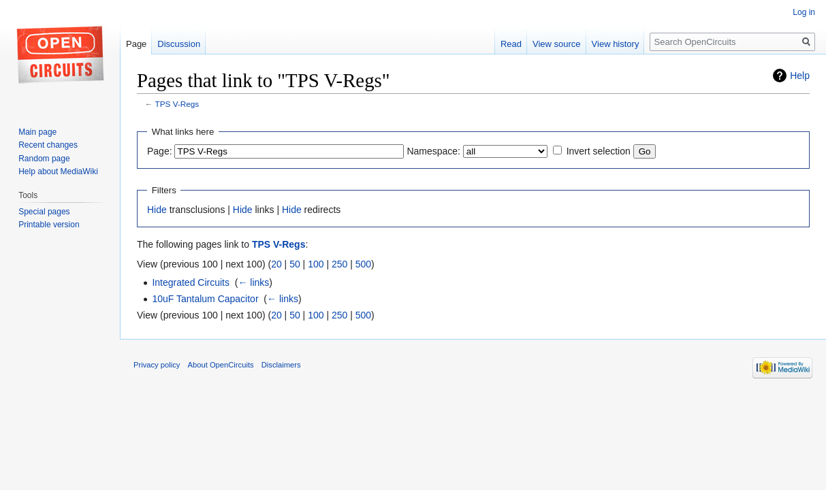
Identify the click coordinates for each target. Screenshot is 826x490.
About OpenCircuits (221, 365)
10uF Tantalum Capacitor (205, 298)
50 (294, 264)
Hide (157, 209)
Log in (804, 12)
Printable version (48, 224)
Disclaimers (281, 365)
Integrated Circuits (190, 282)
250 (339, 264)
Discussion (178, 44)
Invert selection (599, 151)
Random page (43, 158)
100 (315, 264)
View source (557, 44)
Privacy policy (156, 365)
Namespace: (433, 151)
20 (276, 264)
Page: (159, 151)
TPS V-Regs (177, 103)
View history (615, 44)
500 (363, 264)
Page (136, 44)
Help (800, 75)
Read (511, 44)
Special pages (43, 211)
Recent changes (48, 145)
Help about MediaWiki (58, 171)
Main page (37, 132)
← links (253, 282)
